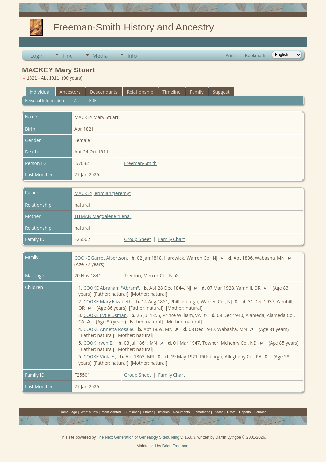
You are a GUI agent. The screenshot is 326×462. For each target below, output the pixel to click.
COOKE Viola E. (99, 356)
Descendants (103, 92)
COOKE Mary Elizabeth (107, 301)
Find (67, 55)
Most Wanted (111, 412)
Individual (40, 92)
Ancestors (70, 92)
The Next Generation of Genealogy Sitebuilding (138, 437)
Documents (181, 412)
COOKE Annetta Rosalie (108, 329)
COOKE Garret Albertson (100, 258)
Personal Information (44, 100)
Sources (260, 412)
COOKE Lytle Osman (105, 315)
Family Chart (171, 239)
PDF (92, 100)
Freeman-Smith (140, 163)
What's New (89, 412)
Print (230, 55)
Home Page (68, 412)
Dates (231, 412)
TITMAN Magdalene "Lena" (102, 216)
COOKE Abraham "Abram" (111, 288)
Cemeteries (201, 412)
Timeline (171, 92)
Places (218, 412)
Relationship (140, 92)
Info (132, 55)
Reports (245, 412)
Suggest (221, 92)
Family (197, 92)
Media (100, 55)
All (76, 100)
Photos (148, 412)
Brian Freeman (175, 446)
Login (37, 55)
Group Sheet (137, 239)
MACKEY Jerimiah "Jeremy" (102, 193)
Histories (163, 412)
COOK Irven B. (98, 343)
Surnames (131, 412)
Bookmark (255, 55)
